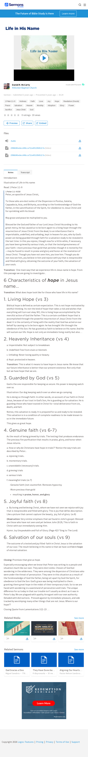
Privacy (49, 741)
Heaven (29, 105)
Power (71, 105)
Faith (33, 101)
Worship (40, 105)
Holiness (23, 101)
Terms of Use (62, 741)
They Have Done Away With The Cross (52, 670)
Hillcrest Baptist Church (24, 87)
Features (29, 741)
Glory (62, 105)
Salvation (18, 105)
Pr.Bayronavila (39, 673)
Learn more (68, 13)
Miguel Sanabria (13, 673)
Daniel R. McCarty (21, 84)
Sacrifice (8, 109)
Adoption (51, 105)
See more (79, 617)
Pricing (39, 741)
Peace (7, 105)
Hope (57, 101)
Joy (48, 101)
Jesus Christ (20, 109)
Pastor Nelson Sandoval (70, 673)
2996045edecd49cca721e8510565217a (31, 148)
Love (41, 101)
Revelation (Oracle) (71, 101)
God (31, 109)
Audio (13, 141)
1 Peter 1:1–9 (10, 101)
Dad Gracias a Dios (15, 670)
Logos (20, 741)
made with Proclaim (75, 85)
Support (76, 741)
